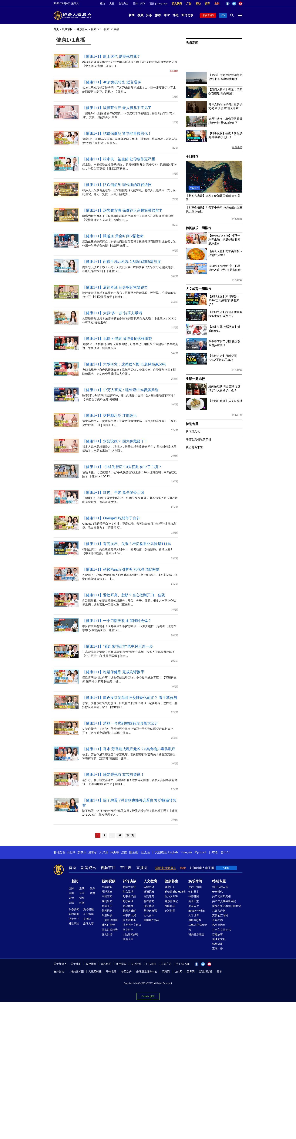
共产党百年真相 (221, 896)
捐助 (198, 3)
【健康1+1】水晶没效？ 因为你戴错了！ (115, 441)
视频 (140, 15)
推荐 (158, 15)
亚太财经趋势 (110, 929)
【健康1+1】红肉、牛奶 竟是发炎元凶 (113, 492)
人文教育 (150, 881)
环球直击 (107, 891)
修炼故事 (217, 943)
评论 (71, 897)
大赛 (111, 3)
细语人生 (128, 939)
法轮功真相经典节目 (198, 439)
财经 (82, 897)
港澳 (82, 888)
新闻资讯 (88, 868)
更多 (219, 971)
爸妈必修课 (150, 910)
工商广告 (217, 948)
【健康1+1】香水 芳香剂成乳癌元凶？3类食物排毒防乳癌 (128, 749)
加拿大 (81, 852)
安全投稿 (136, 963)
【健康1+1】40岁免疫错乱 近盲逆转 (111, 82)
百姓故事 (217, 934)
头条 (149, 15)
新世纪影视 (205, 971)
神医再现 (170, 905)
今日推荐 (192, 156)
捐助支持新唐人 (165, 868)
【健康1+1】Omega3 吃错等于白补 (111, 518)
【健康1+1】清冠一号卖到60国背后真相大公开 (120, 723)
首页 (56, 29)
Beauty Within (196, 910)
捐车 (207, 3)
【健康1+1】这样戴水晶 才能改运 (109, 416)
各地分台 (124, 3)
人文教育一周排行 (198, 289)
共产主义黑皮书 (221, 929)
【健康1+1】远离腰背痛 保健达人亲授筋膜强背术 (122, 210)
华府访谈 (107, 915)
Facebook (228, 3)
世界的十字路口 (132, 924)
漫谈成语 (149, 905)
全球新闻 (107, 886)
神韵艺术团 (77, 971)
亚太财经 (107, 934)
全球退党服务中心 (146, 971)
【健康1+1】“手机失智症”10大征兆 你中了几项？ (122, 467)
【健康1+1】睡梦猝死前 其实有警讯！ (113, 775)
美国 (71, 893)
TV (223, 15)
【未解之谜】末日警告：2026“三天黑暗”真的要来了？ (224, 300)
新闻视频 (108, 881)
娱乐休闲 (195, 881)
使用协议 (121, 963)
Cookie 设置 (148, 995)
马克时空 (128, 929)
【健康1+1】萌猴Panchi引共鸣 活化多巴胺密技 (120, 569)
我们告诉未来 (194, 447)
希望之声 (126, 971)
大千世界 (193, 915)
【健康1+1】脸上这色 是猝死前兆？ (111, 56)
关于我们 (76, 963)
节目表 (126, 868)
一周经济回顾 (110, 920)
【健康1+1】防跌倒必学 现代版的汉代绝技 (117, 185)
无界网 (191, 971)
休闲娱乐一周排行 (198, 228)
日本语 (213, 852)
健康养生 (82, 29)
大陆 (71, 902)
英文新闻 (177, 3)
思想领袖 (128, 905)
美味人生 (193, 905)
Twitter (234, 3)
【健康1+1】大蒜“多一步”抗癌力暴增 (112, 313)
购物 (216, 3)
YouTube (240, 3)
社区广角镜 (108, 924)
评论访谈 (187, 15)
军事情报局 (129, 915)
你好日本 (193, 891)
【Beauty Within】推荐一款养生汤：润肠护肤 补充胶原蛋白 (224, 239)
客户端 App (183, 963)
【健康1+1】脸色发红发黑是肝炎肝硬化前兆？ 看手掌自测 (129, 698)
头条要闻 (74, 909)
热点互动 (128, 891)
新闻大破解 (129, 910)
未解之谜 (149, 886)
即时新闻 (74, 914)
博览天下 (74, 918)
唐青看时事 (129, 920)
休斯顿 (114, 852)
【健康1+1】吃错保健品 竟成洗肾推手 (113, 672)
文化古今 (149, 915)
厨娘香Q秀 (194, 920)
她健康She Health (175, 891)
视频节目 (67, 29)
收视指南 (91, 963)
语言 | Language (158, 3)
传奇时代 (217, 891)
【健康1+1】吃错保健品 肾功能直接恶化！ (117, 133)
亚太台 (145, 852)
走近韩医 (170, 910)
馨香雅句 (149, 901)
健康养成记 (171, 901)
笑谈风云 (149, 891)
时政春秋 (128, 901)
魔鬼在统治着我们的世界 (226, 905)
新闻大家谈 (129, 886)
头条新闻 (192, 43)
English (173, 852)
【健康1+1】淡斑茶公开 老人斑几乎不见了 (117, 108)
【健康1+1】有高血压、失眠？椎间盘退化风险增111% (126, 544)
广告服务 (151, 963)
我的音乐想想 (196, 934)
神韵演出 (74, 923)
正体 (135, 3)
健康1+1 (96, 29)
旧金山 (133, 852)
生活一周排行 (195, 379)
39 (119, 835)
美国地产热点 (152, 920)
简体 (142, 3)
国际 (71, 888)
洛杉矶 (92, 852)
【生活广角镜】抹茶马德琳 (225, 400)
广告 (188, 3)
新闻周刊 (107, 910)
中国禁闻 (107, 896)
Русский (200, 852)
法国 (124, 852)
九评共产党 (218, 910)
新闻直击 (107, 905)
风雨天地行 (218, 924)
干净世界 (111, 971)
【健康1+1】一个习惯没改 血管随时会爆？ (117, 621)
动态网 (178, 971)
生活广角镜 (195, 886)
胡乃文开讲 (171, 896)
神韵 (102, 3)
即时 (167, 15)
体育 (92, 893)
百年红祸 (217, 920)
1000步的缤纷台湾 (197, 927)
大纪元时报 (95, 971)
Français (186, 852)
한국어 (225, 852)
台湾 (82, 893)
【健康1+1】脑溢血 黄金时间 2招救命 (113, 236)
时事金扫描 (129, 896)
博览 (176, 15)
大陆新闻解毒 (131, 934)
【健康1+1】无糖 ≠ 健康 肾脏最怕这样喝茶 (117, 339)
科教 (82, 902)
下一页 (130, 835)
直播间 (142, 868)
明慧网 (166, 971)
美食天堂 (193, 901)
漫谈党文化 (218, 939)
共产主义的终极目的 (224, 901)
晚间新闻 (107, 901)
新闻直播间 (208, 15)
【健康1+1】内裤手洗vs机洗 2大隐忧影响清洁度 (121, 262)
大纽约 (71, 852)
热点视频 (88, 909)
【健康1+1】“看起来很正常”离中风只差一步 (117, 646)
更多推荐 (237, 218)
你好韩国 (193, 896)
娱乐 (92, 888)
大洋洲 (103, 852)
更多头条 (237, 147)
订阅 (226, 868)
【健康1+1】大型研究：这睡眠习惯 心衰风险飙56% (124, 364)
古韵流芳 (149, 896)
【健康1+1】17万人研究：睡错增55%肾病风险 (120, 390)
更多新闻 (237, 279)
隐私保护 (106, 963)
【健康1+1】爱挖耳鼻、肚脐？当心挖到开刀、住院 (123, 595)
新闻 (132, 15)
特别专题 (192, 424)
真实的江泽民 (220, 915)
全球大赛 (88, 923)
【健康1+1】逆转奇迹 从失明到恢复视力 (115, 287)
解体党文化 (193, 431)
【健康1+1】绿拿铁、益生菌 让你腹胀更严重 (118, 159)
